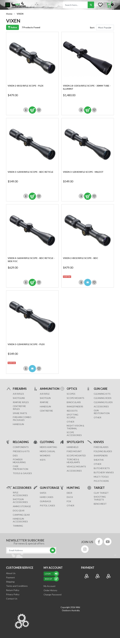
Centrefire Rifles (19, 407)
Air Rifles (18, 393)
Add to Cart (32, 110)
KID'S (42, 459)
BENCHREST (100, 503)
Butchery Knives (104, 472)
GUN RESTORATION (102, 412)
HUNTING (73, 487)
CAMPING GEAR (21, 514)
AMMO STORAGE (22, 506)
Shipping (10, 581)
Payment (10, 577)
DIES (15, 455)
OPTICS (72, 388)
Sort (92, 27)
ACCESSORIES (101, 406)
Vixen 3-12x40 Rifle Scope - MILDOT (83, 172)
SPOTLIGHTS (75, 442)
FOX (69, 501)
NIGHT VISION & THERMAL (75, 427)
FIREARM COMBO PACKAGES (22, 418)
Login (51, 574)
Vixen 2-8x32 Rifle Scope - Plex (25, 85)
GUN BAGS (45, 501)
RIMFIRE (44, 402)
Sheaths (99, 459)
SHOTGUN (45, 398)
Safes (43, 492)
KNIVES (99, 442)
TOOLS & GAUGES (22, 473)
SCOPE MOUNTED (76, 455)
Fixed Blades (101, 447)
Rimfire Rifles (21, 402)
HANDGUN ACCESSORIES (20, 520)
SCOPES (71, 393)
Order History (50, 590)
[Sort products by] (105, 27)
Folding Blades (103, 451)
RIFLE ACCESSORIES (20, 494)
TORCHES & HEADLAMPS (73, 461)
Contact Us (11, 598)
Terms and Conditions (17, 586)
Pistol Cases (47, 505)
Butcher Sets (102, 468)
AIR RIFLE (45, 393)
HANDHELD (72, 447)
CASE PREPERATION (20, 467)
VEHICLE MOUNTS (76, 466)
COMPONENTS (21, 447)
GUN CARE (101, 388)
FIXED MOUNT (74, 451)
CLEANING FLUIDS (103, 402)
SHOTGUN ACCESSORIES (20, 500)
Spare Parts (20, 413)
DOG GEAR (18, 510)
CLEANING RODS (102, 398)
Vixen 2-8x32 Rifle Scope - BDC (80, 258)
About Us (10, 573)
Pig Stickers (101, 481)
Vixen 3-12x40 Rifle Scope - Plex (26, 344)
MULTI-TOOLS (101, 476)
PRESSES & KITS (21, 451)
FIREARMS (20, 388)
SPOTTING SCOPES (72, 416)
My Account (49, 586)
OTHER (70, 421)
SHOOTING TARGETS (100, 498)
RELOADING (21, 442)
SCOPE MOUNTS (75, 398)
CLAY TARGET (101, 492)
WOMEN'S (45, 455)
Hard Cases (46, 497)
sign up (51, 579)
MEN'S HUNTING (48, 447)
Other (97, 464)
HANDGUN (45, 406)
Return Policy (12, 590)
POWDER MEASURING (19, 461)
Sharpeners (101, 455)
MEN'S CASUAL (47, 451)
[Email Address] (29, 550)
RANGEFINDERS (75, 406)
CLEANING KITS (102, 393)
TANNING (18, 525)
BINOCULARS (74, 402)
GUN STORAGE (49, 487)
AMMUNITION (49, 388)
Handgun (18, 424)
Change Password (52, 594)
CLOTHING (47, 442)
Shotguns (19, 398)
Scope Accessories (74, 433)
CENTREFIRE (46, 410)
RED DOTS (72, 410)
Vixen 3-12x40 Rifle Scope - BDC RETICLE (30, 172)
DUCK (70, 497)
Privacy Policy (12, 594)
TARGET (99, 487)
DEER (69, 492)
